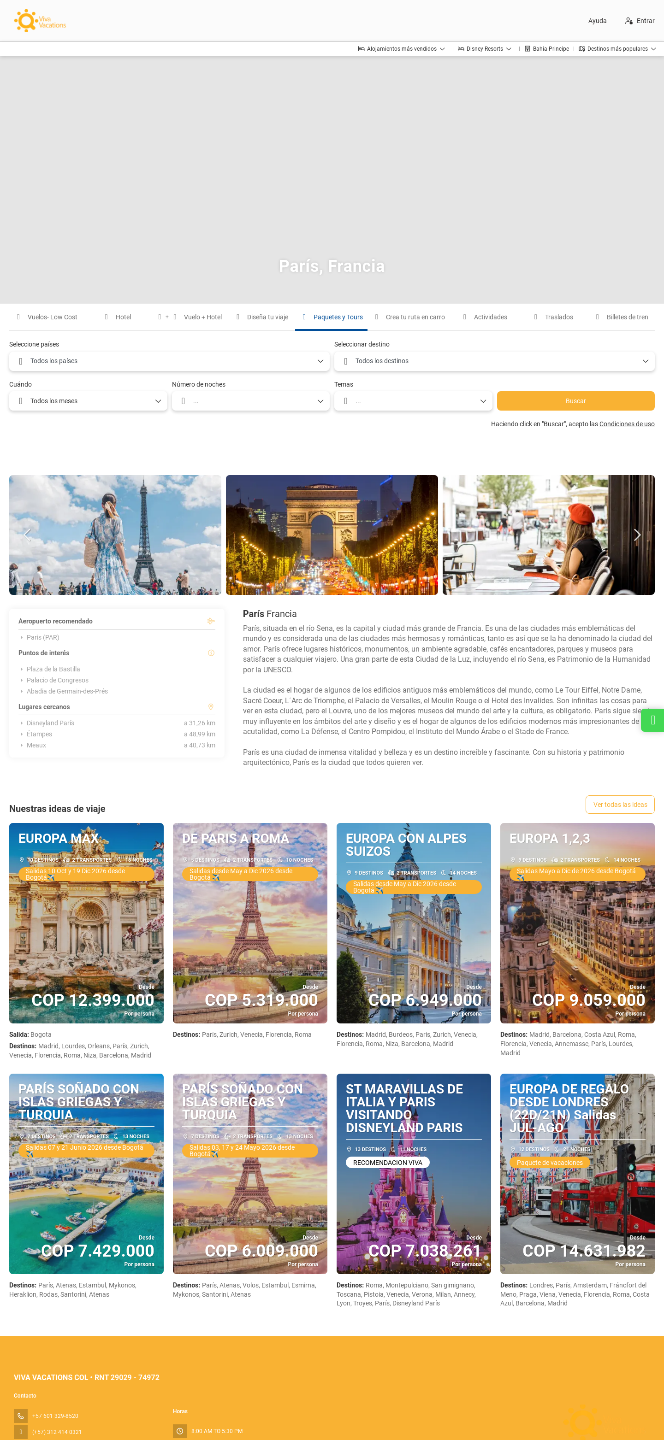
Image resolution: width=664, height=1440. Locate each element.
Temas (343, 384)
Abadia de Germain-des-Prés (63, 691)
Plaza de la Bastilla (49, 669)
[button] (27, 535)
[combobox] (169, 361)
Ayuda (597, 20)
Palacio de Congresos (53, 680)
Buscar (576, 401)
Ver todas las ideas (620, 804)
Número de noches (198, 384)
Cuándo (20, 384)
